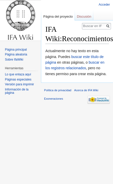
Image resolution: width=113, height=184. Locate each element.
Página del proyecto (58, 16)
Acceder (104, 4)
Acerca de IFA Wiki (86, 90)
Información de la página (16, 91)
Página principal (16, 49)
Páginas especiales (18, 79)
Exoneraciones (53, 98)
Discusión (84, 16)
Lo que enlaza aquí (18, 74)
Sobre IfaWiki (14, 59)
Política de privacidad (57, 90)
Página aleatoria (16, 54)
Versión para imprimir (19, 84)
